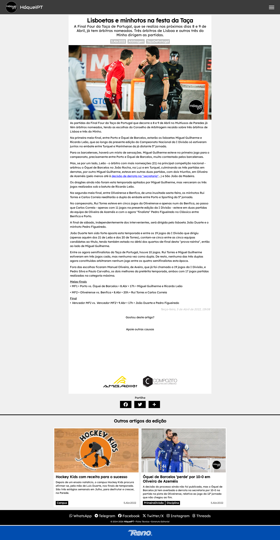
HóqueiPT (129, 521)
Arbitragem (136, 41)
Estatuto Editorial (160, 521)
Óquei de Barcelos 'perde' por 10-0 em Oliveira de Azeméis (176, 479)
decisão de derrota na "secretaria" (135, 176)
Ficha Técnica (142, 521)
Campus (62, 503)
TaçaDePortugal (158, 41)
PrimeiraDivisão (154, 503)
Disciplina (173, 503)
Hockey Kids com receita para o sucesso (91, 477)
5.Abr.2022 (118, 41)
